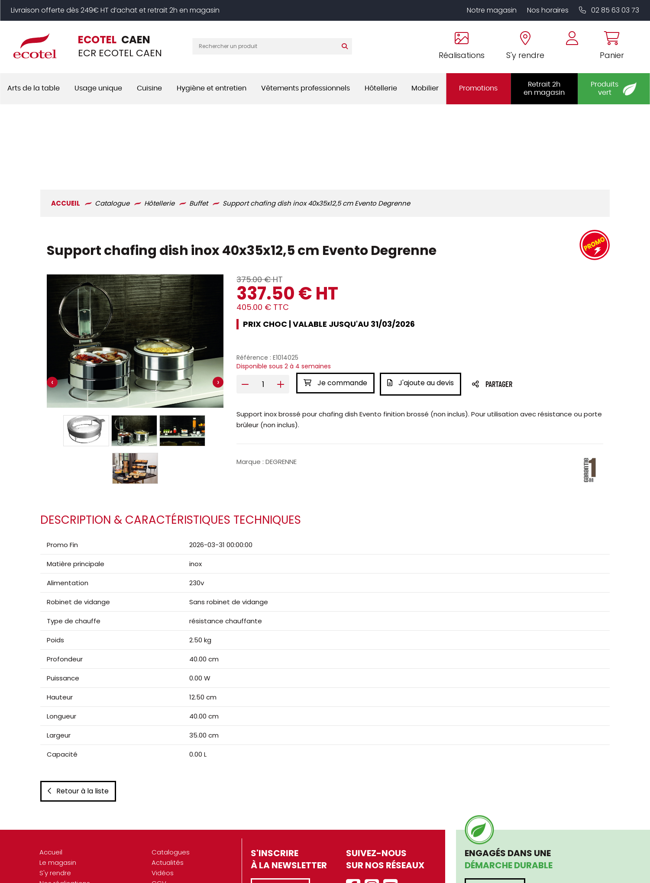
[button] (85, 355)
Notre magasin (492, 10)
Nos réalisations (64, 818)
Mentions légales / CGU (189, 829)
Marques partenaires (72, 860)
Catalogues (171, 787)
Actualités (168, 797)
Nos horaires (548, 10)
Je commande (335, 308)
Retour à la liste (77, 727)
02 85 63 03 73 (609, 10)
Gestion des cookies (184, 849)
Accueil (50, 787)
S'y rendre (55, 808)
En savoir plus (495, 824)
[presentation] (51, 307)
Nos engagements (69, 839)
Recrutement (60, 849)
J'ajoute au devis (422, 308)
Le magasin (57, 797)
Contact (165, 860)
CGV (159, 818)
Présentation (59, 829)
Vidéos (163, 808)
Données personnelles (187, 839)
